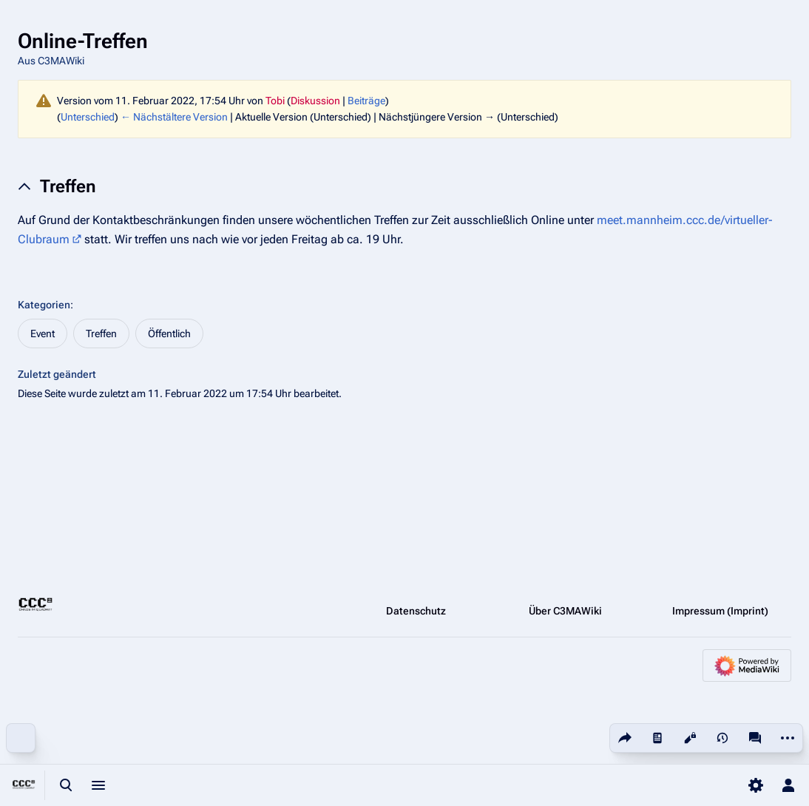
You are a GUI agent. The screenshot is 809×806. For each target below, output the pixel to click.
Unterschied (88, 117)
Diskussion (315, 100)
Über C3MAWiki (565, 611)
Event (42, 333)
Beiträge (366, 100)
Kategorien (44, 305)
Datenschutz (416, 611)
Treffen (101, 333)
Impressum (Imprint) (720, 611)
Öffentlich (169, 333)
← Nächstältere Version (174, 117)
